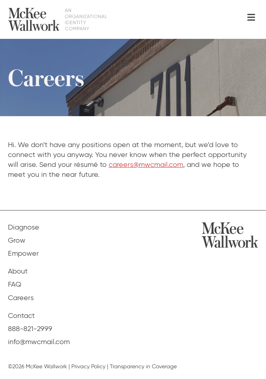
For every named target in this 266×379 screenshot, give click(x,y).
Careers (21, 297)
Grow (16, 240)
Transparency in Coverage (143, 366)
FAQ (14, 284)
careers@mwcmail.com (146, 164)
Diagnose (23, 227)
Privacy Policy (88, 366)
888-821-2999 (30, 328)
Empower (23, 253)
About (18, 271)
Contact (21, 315)
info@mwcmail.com (39, 341)
